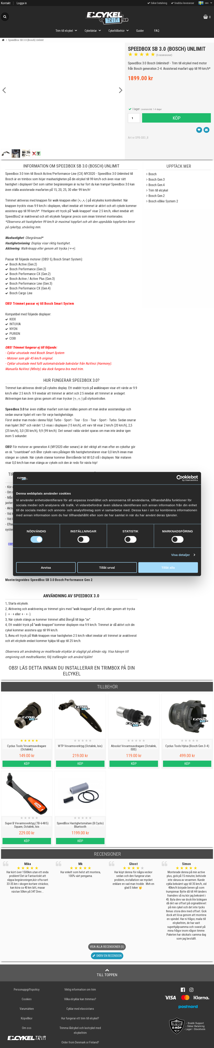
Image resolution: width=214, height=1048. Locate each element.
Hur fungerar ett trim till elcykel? (80, 1018)
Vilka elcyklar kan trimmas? (80, 999)
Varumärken (27, 1009)
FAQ (156, 31)
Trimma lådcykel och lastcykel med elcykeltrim (80, 1030)
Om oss (26, 1028)
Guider (140, 31)
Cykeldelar (94, 30)
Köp (177, 118)
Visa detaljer (180, 555)
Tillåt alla (168, 567)
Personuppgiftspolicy (26, 989)
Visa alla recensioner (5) (107, 947)
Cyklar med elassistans (80, 1009)
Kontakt (5, 3)
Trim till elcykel (67, 30)
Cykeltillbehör (119, 30)
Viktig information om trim (80, 989)
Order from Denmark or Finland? (80, 1042)
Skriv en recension (107, 956)
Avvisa (46, 567)
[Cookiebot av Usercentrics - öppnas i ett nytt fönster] (179, 478)
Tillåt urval (107, 567)
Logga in (22, 3)
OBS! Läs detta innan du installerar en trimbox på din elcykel (72, 671)
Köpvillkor (26, 1018)
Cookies (27, 999)
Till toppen (107, 972)
